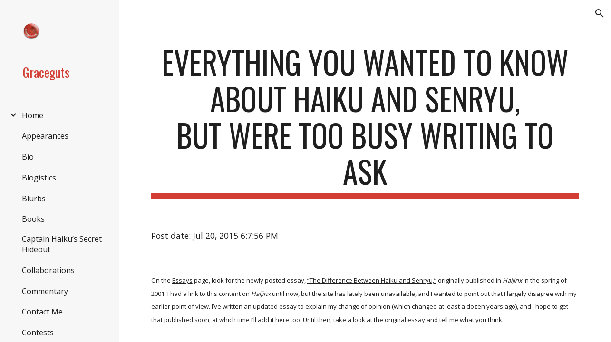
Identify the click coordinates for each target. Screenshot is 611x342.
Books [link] (33, 219)
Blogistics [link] (39, 177)
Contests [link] (38, 332)
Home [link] (32, 115)
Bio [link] (28, 157)
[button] (599, 13)
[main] (365, 121)
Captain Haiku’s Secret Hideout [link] (62, 244)
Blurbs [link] (34, 198)
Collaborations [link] (48, 270)
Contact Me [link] (42, 311)
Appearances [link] (45, 136)
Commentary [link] (45, 291)
